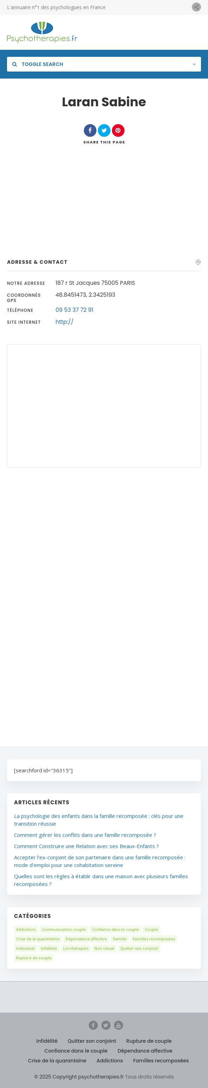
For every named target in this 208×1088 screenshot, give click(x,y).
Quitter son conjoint (139, 948)
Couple (151, 929)
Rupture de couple (34, 957)
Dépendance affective (86, 938)
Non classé (104, 948)
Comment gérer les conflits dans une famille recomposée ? (85, 834)
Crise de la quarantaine (38, 938)
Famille (120, 938)
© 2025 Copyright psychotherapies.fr (79, 1076)
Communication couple (64, 929)
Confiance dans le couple (115, 929)
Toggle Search (37, 64)
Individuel (25, 948)
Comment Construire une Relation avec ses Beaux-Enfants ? (86, 845)
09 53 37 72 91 (74, 310)
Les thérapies (75, 948)
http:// (64, 322)
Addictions (26, 929)
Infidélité (49, 948)
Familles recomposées (154, 938)
